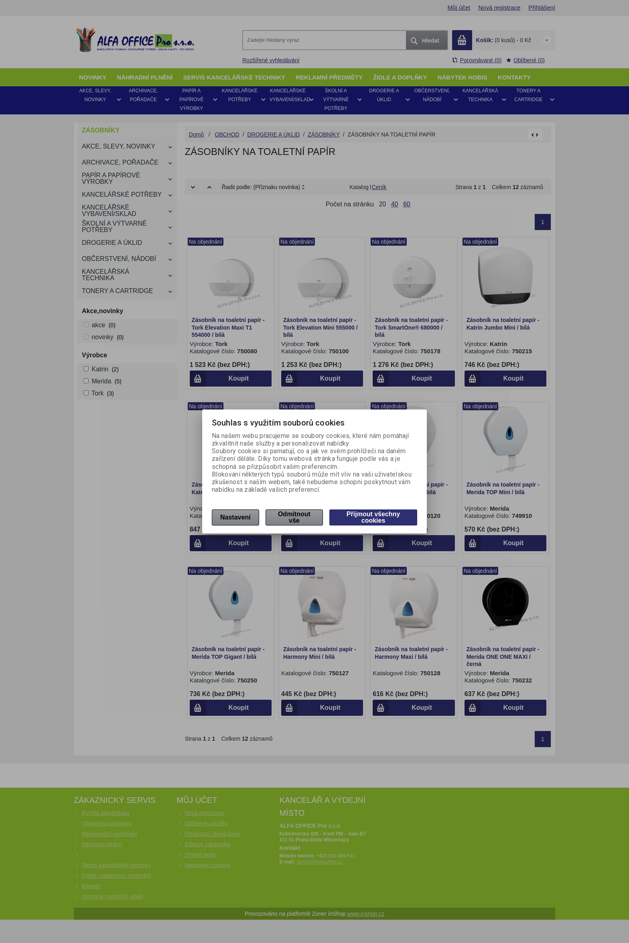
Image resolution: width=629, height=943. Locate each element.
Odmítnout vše (294, 517)
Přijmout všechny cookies (373, 517)
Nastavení (235, 517)
